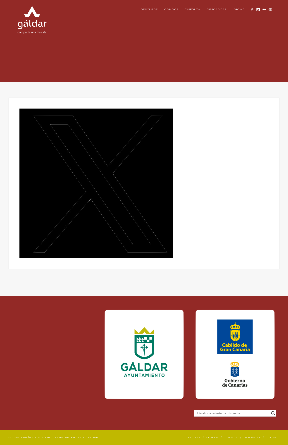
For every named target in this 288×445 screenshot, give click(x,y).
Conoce (171, 9)
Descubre (149, 9)
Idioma (239, 9)
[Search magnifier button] (273, 413)
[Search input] (233, 413)
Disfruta (192, 9)
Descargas (216, 9)
